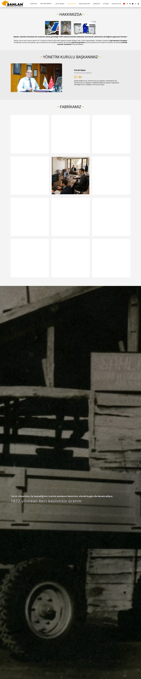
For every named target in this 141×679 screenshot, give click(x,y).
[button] (46, 3)
